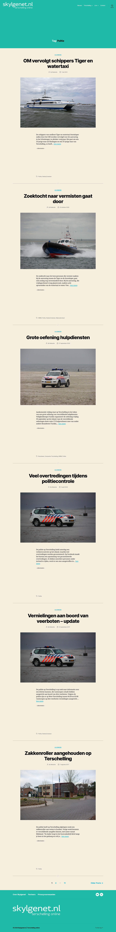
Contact (102, 5)
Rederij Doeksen (47, 176)
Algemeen (58, 55)
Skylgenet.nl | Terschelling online (29, 928)
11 (65, 883)
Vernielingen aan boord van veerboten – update (58, 618)
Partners (32, 894)
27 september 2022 (64, 343)
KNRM (40, 318)
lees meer (57, 144)
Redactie (54, 72)
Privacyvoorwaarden (46, 894)
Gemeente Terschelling (51, 456)
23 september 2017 (64, 627)
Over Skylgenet (19, 894)
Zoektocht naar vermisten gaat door (58, 198)
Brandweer (41, 456)
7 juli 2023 (64, 72)
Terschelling (87, 5)
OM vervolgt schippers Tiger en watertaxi (58, 63)
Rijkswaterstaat (60, 318)
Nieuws (79, 5)
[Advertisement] (58, 28)
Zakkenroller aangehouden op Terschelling (58, 755)
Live (95, 5)
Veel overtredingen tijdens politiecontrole (58, 478)
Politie (40, 176)
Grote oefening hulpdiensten (58, 337)
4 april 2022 (64, 487)
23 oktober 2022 (64, 207)
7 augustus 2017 (64, 764)
